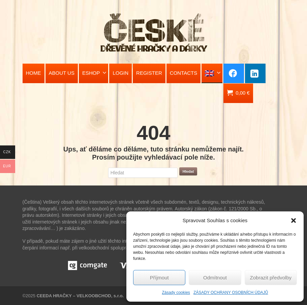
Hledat (188, 171)
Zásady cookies (176, 292)
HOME (33, 73)
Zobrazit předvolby (270, 277)
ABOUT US (61, 73)
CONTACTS (183, 73)
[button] (293, 220)
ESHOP (94, 73)
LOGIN (120, 73)
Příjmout (159, 277)
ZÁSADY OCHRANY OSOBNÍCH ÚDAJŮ (230, 292)
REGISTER (149, 73)
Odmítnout (215, 277)
